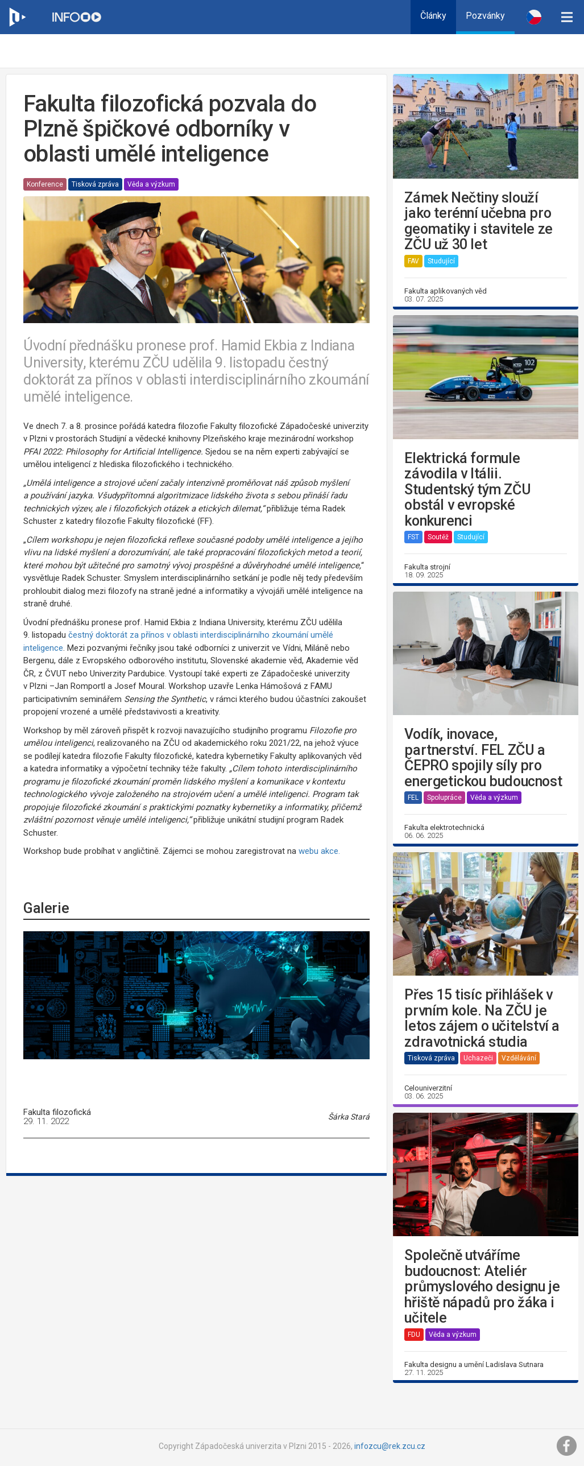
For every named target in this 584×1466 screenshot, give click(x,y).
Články (433, 15)
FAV (413, 261)
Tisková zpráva (95, 184)
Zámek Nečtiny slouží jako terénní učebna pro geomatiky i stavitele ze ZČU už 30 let (478, 221)
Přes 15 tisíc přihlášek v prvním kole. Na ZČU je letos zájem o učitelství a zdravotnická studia (482, 1018)
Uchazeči (478, 1058)
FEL (413, 798)
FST (413, 537)
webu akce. (320, 851)
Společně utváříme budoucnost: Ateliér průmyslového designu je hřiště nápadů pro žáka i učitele (482, 1287)
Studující (441, 261)
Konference (45, 184)
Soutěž (438, 537)
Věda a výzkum (151, 184)
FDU (414, 1335)
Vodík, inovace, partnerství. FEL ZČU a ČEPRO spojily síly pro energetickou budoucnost (483, 757)
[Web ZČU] (17, 17)
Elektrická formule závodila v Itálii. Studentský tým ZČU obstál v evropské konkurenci (467, 490)
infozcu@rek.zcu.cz (389, 1446)
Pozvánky (485, 15)
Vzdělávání (519, 1058)
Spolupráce (444, 798)
